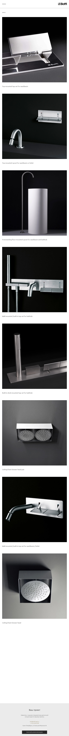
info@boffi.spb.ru (34, 721)
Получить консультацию (34, 732)
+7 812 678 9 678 (34, 723)
